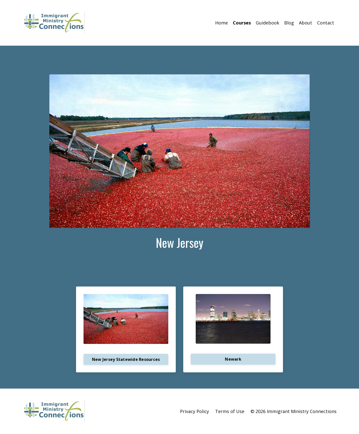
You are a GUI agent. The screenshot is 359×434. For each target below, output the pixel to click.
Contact (325, 23)
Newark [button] (233, 359)
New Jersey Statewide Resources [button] (126, 359)
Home (221, 23)
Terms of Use (229, 411)
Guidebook (267, 23)
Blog (289, 23)
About (305, 23)
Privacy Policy (194, 411)
